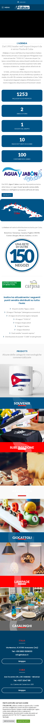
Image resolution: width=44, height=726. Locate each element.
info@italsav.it (22, 655)
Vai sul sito (7, 195)
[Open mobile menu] (6, 7)
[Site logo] (22, 7)
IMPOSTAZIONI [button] (9, 721)
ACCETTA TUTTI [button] (23, 721)
